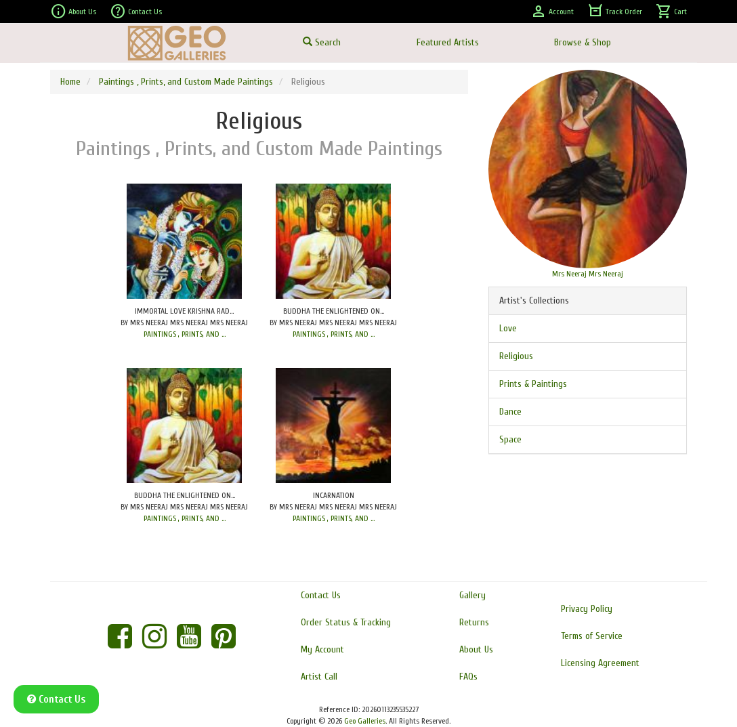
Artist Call (319, 676)
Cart (671, 11)
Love (508, 328)
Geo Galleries (364, 721)
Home (70, 81)
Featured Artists (448, 42)
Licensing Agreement (600, 663)
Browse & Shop (582, 42)
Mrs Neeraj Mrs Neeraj (587, 273)
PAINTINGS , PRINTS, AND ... (185, 334)
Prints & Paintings (533, 384)
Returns (474, 622)
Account (552, 11)
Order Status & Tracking (346, 622)
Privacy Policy (586, 609)
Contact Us (136, 11)
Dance (510, 411)
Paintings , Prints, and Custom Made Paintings (186, 81)
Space (510, 439)
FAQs (468, 676)
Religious (516, 356)
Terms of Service (592, 636)
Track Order (614, 11)
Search (322, 42)
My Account (322, 649)
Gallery (472, 595)
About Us (73, 11)
